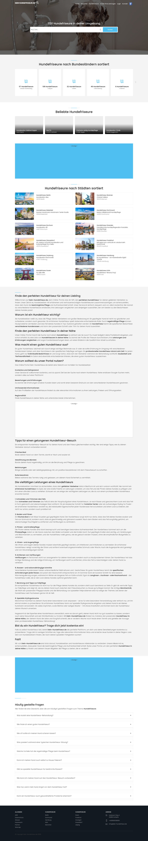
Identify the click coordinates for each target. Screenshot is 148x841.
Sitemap (18, 827)
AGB (16, 815)
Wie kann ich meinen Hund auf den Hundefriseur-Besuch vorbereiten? (46, 778)
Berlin (47, 815)
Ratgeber (84, 4)
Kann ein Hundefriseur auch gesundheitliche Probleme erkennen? (44, 796)
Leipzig (77, 825)
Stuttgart (78, 820)
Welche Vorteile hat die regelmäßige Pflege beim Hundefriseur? (43, 751)
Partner (17, 825)
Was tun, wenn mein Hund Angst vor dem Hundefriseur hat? (42, 787)
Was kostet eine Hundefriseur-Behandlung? (35, 715)
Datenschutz (19, 817)
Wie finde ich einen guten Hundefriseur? (33, 724)
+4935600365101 (114, 821)
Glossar (17, 820)
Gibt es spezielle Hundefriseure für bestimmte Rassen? (39, 769)
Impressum (18, 822)
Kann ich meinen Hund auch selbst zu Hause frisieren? (39, 760)
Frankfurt (78, 817)
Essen (77, 815)
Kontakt (125, 4)
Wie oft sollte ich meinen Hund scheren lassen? (36, 733)
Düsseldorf (78, 822)
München (48, 825)
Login (119, 4)
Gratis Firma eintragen (108, 4)
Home (77, 4)
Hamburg (48, 820)
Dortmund (48, 817)
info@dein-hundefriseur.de (118, 824)
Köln (46, 822)
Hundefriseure (94, 4)
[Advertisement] (74, 162)
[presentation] (12, 82)
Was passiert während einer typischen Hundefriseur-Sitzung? (42, 742)
